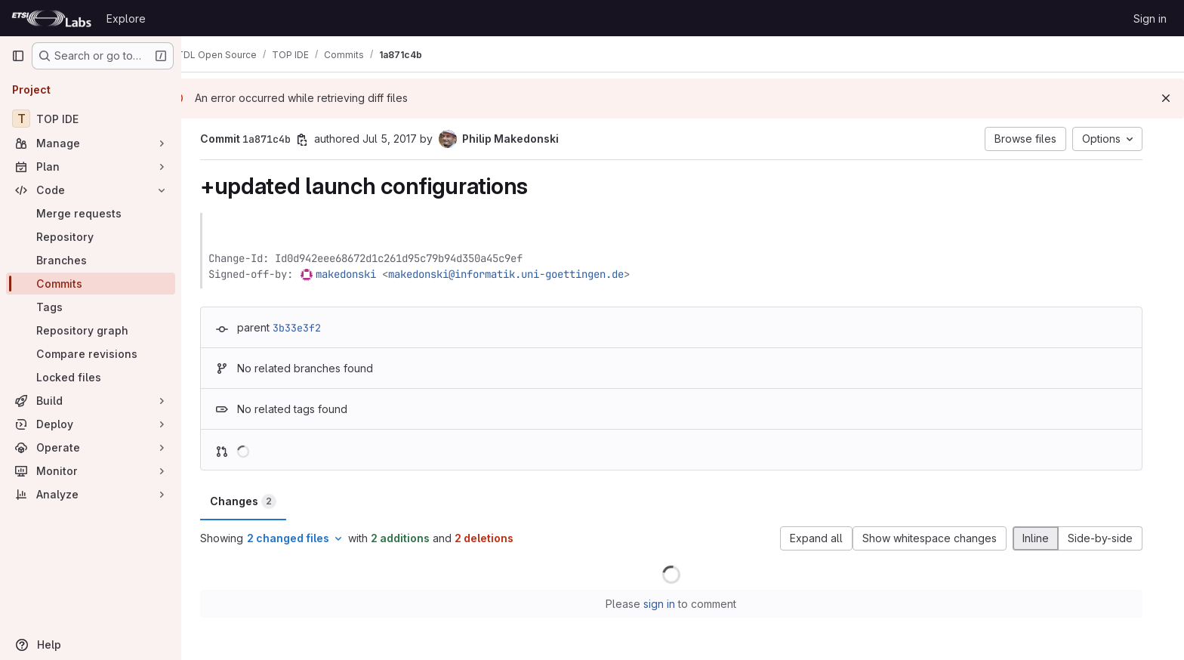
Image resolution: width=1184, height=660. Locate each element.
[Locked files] (90, 377)
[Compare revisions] (90, 354)
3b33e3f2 (308, 328)
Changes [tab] (254, 501)
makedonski (357, 274)
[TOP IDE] (90, 118)
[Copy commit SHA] (313, 140)
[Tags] (90, 307)
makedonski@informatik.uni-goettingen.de (517, 274)
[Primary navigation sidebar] (18, 56)
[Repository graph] (90, 330)
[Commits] (90, 284)
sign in (671, 603)
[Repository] (90, 237)
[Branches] (90, 260)
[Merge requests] (90, 213)
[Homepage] (51, 18)
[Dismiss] (1166, 98)
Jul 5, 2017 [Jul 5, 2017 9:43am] (401, 138)
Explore (126, 18)
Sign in (1150, 18)
